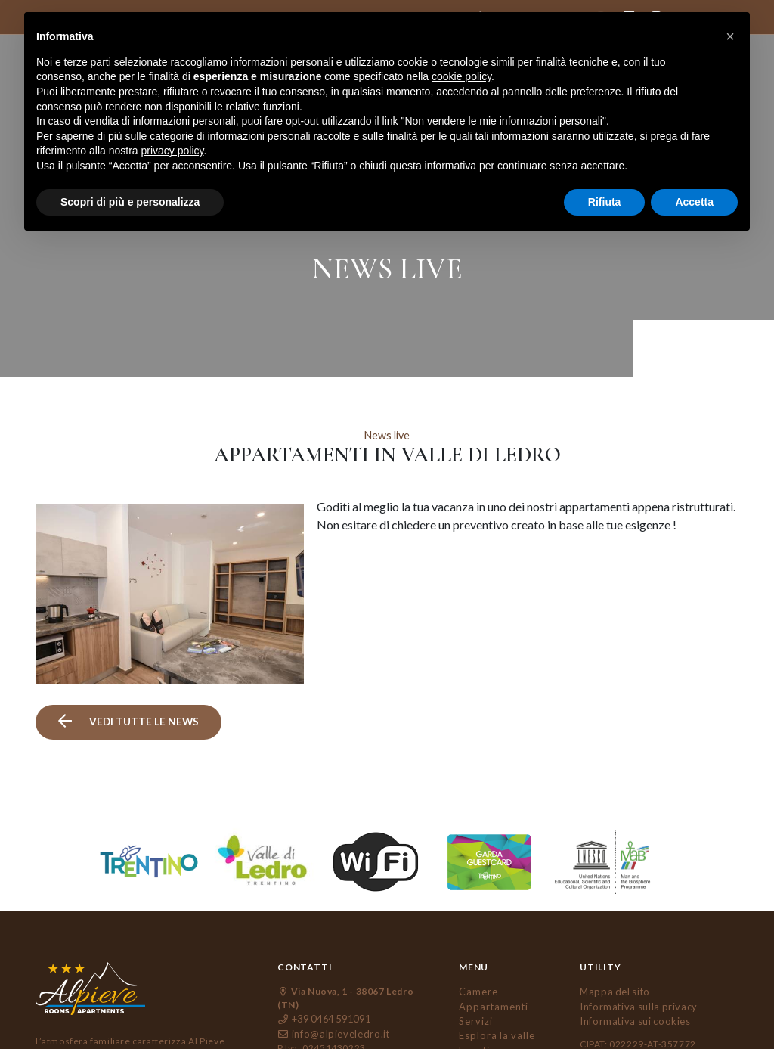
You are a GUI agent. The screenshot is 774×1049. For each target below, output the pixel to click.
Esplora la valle (494, 999)
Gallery (476, 1026)
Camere (478, 958)
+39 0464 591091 (323, 986)
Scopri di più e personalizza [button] (130, 202)
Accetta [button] (694, 202)
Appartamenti (491, 972)
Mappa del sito (611, 958)
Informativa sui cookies (632, 986)
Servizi (475, 986)
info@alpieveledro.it (329, 999)
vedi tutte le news (127, 689)
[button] (730, 36)
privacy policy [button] (172, 150)
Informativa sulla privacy (634, 972)
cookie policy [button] (461, 76)
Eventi (474, 1013)
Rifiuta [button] (604, 202)
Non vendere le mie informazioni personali (503, 121)
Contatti (478, 1040)
